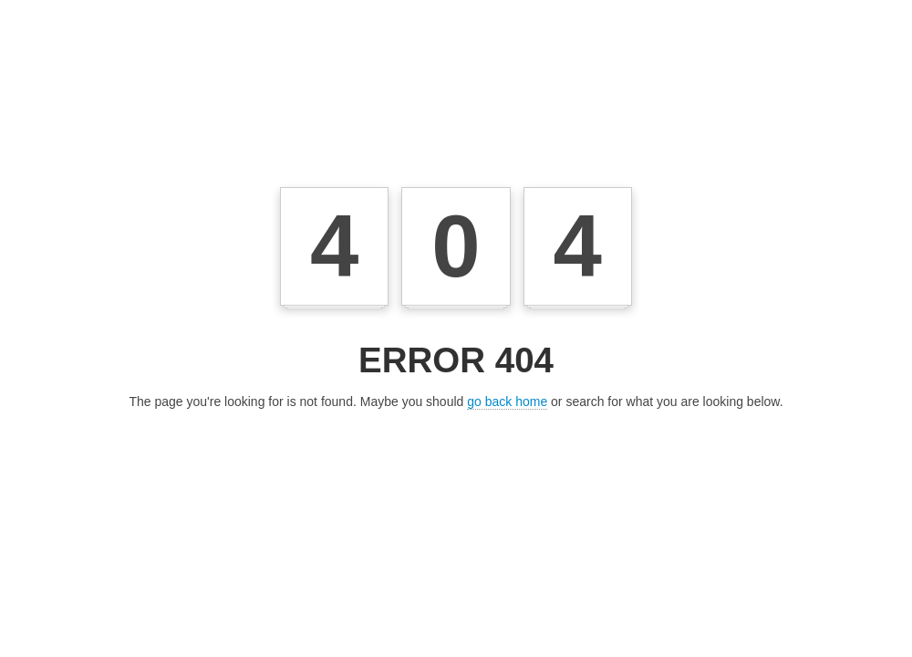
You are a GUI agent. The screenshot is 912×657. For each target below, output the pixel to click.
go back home (507, 401)
